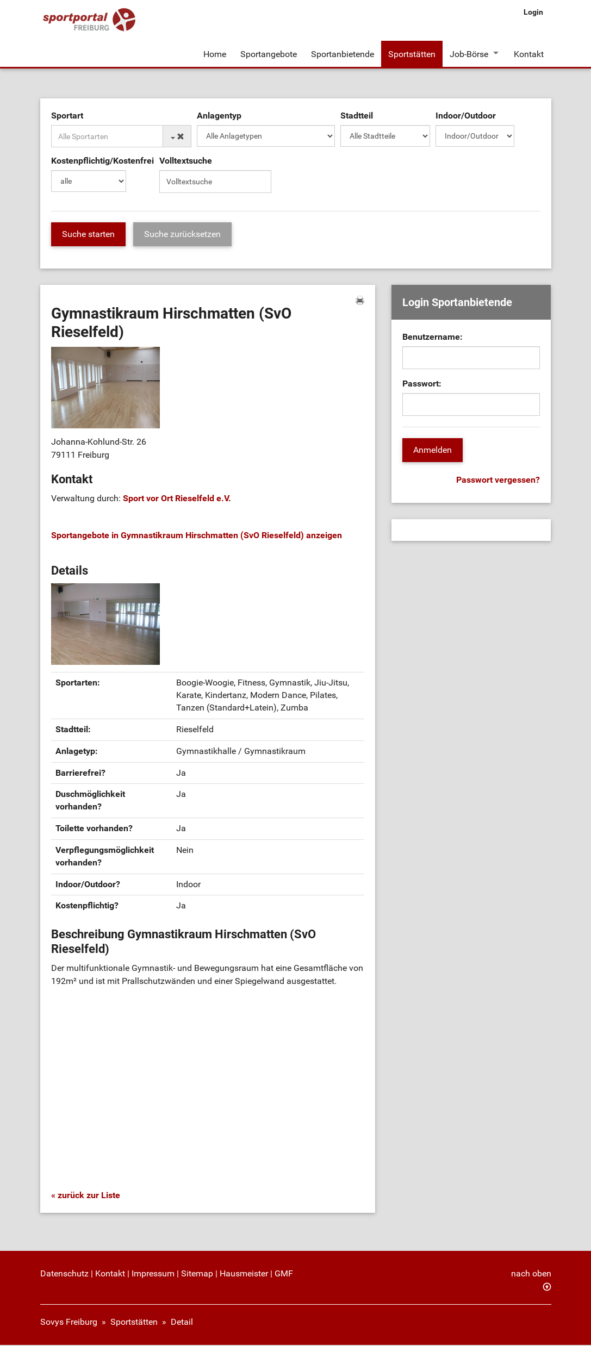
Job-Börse (469, 53)
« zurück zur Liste (85, 1196)
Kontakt (529, 53)
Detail (182, 1323)
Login (533, 12)
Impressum (153, 1274)
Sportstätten (412, 53)
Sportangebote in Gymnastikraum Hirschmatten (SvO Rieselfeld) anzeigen (196, 536)
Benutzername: (432, 338)
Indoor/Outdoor (466, 116)
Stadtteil (356, 116)
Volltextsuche (185, 162)
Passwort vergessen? (498, 481)
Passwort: (421, 384)
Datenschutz (64, 1274)
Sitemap (197, 1274)
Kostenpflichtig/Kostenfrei (102, 162)
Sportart (67, 116)
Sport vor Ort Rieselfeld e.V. (177, 499)
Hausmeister (244, 1274)
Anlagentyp (219, 116)
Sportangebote (268, 53)
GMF (284, 1274)
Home (214, 53)
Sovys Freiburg (68, 1323)
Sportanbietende (342, 53)
